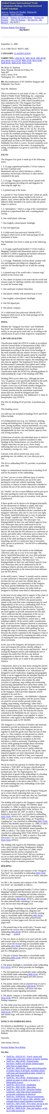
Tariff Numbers (16, 14)
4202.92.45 (20, 58)
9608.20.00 (16, 63)
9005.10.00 (26, 60)
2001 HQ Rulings (18, 20)
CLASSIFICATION (22, 53)
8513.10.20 (16, 60)
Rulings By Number (17, 12)
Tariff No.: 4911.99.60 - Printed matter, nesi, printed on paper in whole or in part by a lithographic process (25, 1080)
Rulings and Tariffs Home (21, 17)
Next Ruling (20, 27)
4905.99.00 (40, 58)
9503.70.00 (26, 63)
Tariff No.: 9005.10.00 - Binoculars (21, 1087)
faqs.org (5, 12)
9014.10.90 (37, 60)
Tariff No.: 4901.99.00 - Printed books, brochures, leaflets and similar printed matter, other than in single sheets (25, 1063)
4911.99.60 (5, 60)
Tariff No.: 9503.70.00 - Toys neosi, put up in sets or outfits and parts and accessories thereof (27, 1104)
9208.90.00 (5, 63)
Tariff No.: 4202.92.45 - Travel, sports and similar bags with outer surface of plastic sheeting (27, 1057)
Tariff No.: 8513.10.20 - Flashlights (21, 1085)
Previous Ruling (8, 27)
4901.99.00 (30, 58)
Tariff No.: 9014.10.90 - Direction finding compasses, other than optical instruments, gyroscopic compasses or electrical (24, 1091)
